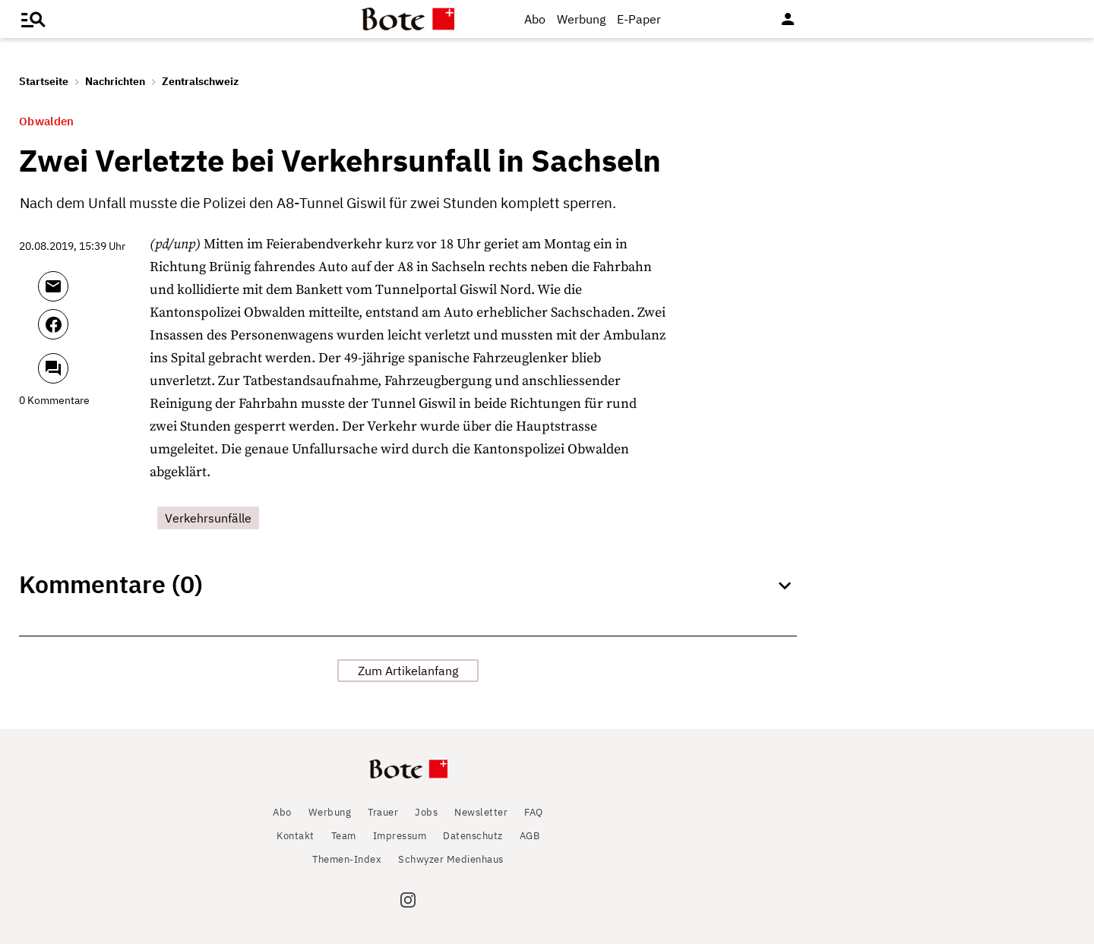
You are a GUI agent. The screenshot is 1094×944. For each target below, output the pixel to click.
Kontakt (296, 835)
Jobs (426, 812)
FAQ (533, 812)
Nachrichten (115, 81)
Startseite (43, 81)
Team (343, 835)
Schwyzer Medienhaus (451, 859)
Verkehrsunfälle (208, 518)
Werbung (581, 19)
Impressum (400, 835)
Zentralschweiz (200, 81)
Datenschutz (473, 835)
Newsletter (480, 812)
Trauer (383, 812)
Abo (534, 19)
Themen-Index (346, 859)
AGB (530, 835)
